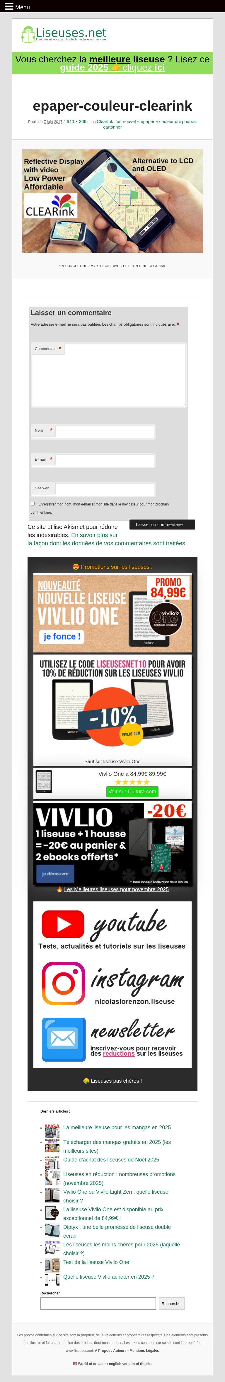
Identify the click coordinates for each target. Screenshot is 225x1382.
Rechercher (50, 1293)
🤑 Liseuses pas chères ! (112, 1081)
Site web (42, 488)
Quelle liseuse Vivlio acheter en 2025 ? (108, 1277)
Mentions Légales (144, 1351)
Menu (22, 7)
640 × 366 (76, 121)
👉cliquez (112, 67)
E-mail (43, 459)
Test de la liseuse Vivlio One (96, 1262)
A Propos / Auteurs (111, 1351)
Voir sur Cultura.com (132, 792)
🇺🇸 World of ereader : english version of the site (112, 1364)
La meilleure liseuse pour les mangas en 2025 (117, 1127)
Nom (43, 430)
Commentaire (48, 349)
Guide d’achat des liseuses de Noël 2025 (111, 1160)
